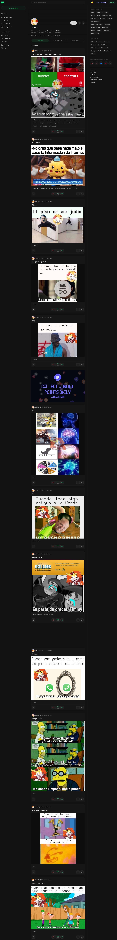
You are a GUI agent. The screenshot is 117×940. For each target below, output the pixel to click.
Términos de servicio (96, 80)
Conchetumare (38, 614)
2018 (76, 123)
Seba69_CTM (37, 50)
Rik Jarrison (37, 541)
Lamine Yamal (96, 27)
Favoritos (5, 32)
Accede (112, 2)
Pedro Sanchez (96, 21)
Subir (13, 8)
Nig (33, 321)
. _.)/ (75, 188)
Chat (3, 42)
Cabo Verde (102, 18)
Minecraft (53, 126)
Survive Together (54, 123)
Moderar (5, 35)
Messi (99, 30)
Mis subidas (6, 38)
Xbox (35, 120)
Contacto (92, 75)
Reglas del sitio (94, 77)
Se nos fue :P (37, 557)
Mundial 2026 (107, 15)
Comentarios (58, 41)
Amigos (94, 51)
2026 (93, 12)
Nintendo (42, 120)
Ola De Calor (95, 33)
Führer (34, 205)
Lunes (93, 30)
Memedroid (43, 126)
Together (43, 123)
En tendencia (6, 17)
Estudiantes (107, 51)
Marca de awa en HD (40, 810)
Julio (99, 15)
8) (32, 494)
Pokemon (44, 188)
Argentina (107, 30)
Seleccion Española (97, 24)
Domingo (105, 27)
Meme (35, 126)
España (108, 24)
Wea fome (36, 142)
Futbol (93, 45)
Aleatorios (5, 24)
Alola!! (69, 188)
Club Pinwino (49, 614)
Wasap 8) (35, 654)
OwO (35, 304)
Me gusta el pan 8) (39, 262)
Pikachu (36, 188)
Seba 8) (36, 245)
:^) (33, 410)
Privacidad (93, 82)
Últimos (4, 14)
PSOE (110, 18)
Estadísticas (75, 41)
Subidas (40, 41)
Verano (94, 18)
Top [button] (4, 20)
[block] (82, 131)
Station (73, 120)
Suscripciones (6, 27)
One (79, 120)
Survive (36, 123)
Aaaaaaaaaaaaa (60, 188)
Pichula (70, 123)
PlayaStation (58, 120)
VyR (100, 51)
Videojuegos (95, 48)
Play (66, 120)
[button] (83, 23)
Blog (3, 48)
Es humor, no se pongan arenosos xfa (46, 54)
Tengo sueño (37, 718)
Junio (93, 15)
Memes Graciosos (103, 12)
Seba (63, 123)
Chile (51, 188)
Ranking (5, 45)
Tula (35, 702)
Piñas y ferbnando (39, 883)
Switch (50, 120)
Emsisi (35, 359)
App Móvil (93, 72)
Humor (107, 42)
